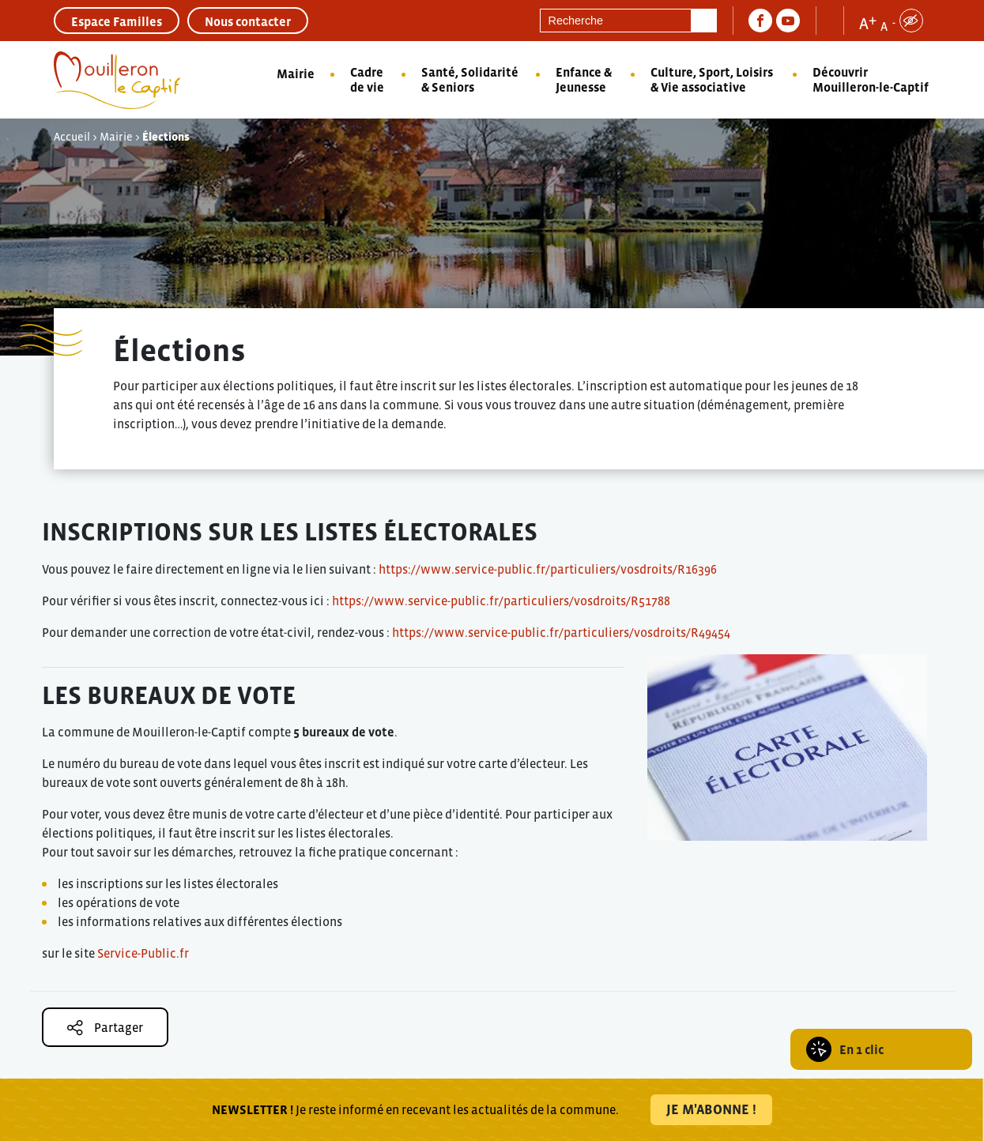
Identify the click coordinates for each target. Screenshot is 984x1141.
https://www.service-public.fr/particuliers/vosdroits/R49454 (561, 632)
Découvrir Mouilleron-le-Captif (870, 79)
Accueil (72, 136)
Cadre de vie (367, 79)
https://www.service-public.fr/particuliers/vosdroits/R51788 (501, 600)
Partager (105, 1027)
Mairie (296, 73)
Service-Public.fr (143, 953)
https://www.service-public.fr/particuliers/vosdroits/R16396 (548, 569)
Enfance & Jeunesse (584, 79)
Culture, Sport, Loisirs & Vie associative (711, 79)
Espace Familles (116, 21)
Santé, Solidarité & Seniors (469, 79)
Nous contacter (248, 21)
